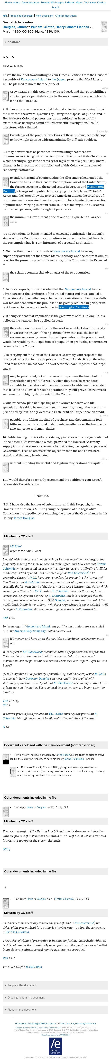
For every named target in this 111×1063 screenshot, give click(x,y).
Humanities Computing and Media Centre (35, 1023)
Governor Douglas (37, 678)
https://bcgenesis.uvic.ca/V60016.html (55, 1035)
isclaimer (90, 2)
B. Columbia (33, 582)
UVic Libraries (67, 1023)
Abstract (14, 42)
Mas (79, 2)
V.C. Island (56, 714)
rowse (45, 2)
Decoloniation (30, 2)
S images (57, 2)
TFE (5, 701)
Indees (70, 2)
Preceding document (21, 15)
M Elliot (16, 546)
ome (8, 2)
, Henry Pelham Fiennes (60, 27)
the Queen (58, 79)
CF (4, 705)
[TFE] (6, 849)
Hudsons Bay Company (30, 631)
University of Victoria (85, 1023)
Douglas (60, 600)
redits (101, 2)
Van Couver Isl (78, 573)
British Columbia (64, 899)
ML (5, 15)
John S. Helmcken (74, 759)
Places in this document (22, 1009)
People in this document (22, 985)
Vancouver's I (85, 923)
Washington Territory (74, 307)
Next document (44, 15)
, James (15, 27)
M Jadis (100, 674)
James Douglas (24, 518)
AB (5, 618)
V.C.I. (33, 578)
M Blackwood (32, 652)
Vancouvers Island (78, 289)
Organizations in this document (26, 997)
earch (55, 7)
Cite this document (66, 15)
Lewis (30, 807)
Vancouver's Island (34, 79)
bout (16, 2)
